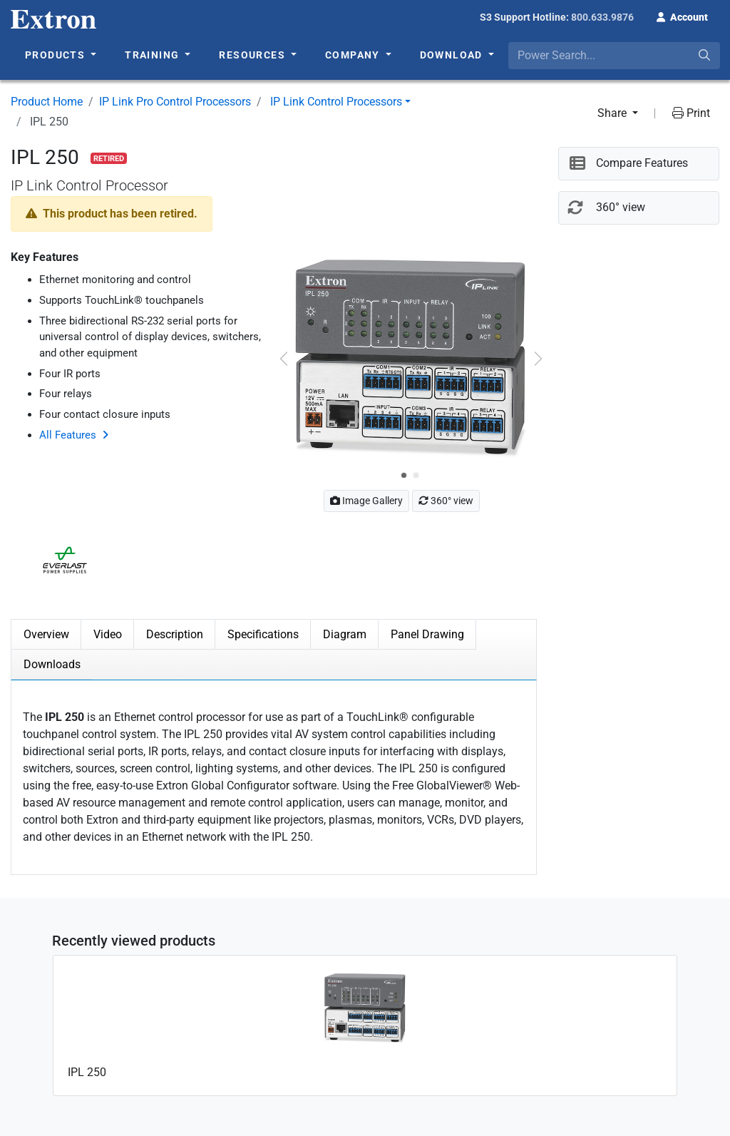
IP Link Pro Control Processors (175, 101)
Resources (253, 55)
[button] (682, 15)
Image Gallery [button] (366, 500)
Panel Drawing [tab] (427, 634)
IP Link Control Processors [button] (336, 101)
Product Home (47, 101)
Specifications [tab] (263, 634)
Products (56, 55)
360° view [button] (445, 500)
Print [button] (691, 113)
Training (153, 55)
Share (613, 113)
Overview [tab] (46, 634)
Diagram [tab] (344, 634)
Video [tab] (107, 634)
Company (354, 55)
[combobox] (614, 55)
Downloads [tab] (52, 664)
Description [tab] (174, 634)
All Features (67, 435)
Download (453, 55)
